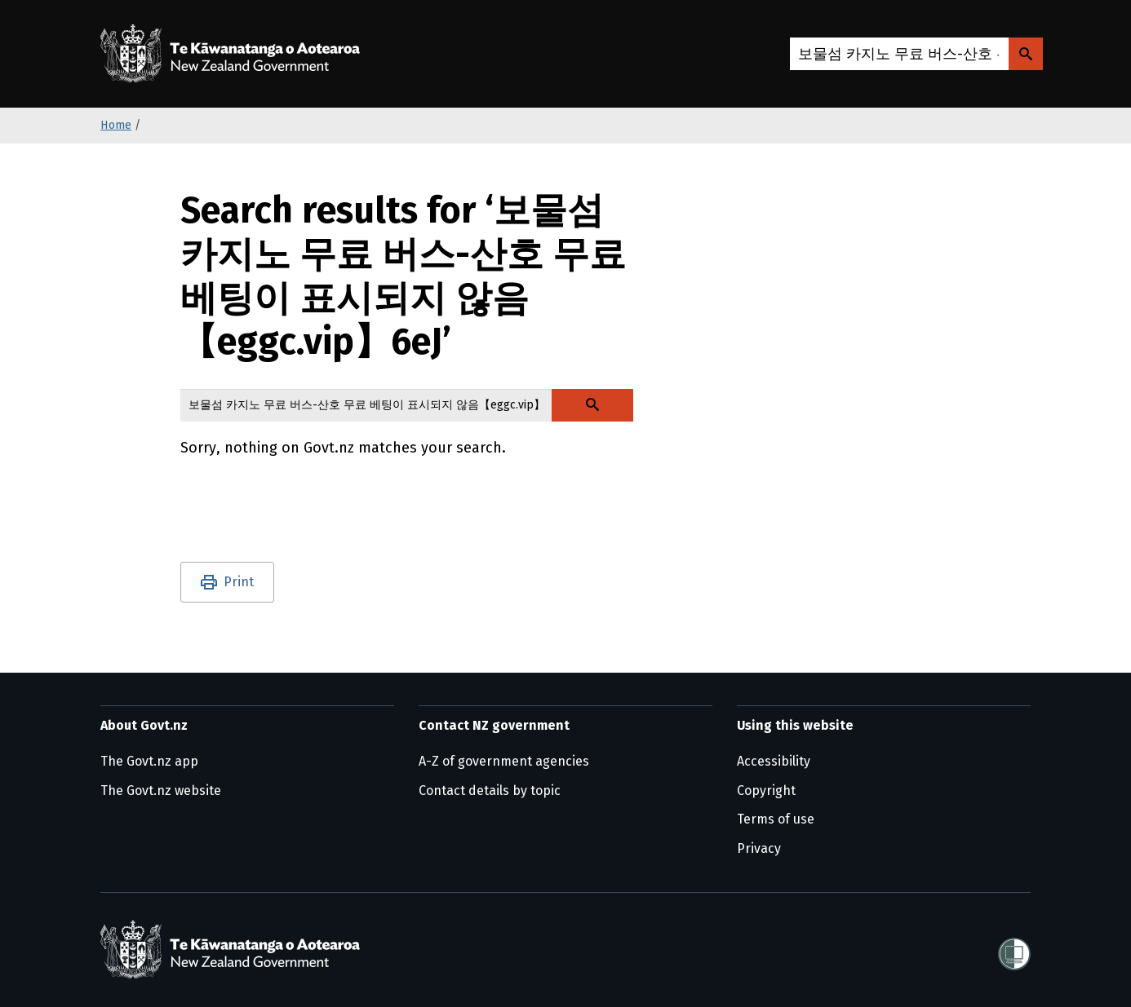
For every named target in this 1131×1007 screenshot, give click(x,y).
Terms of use (775, 819)
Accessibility (773, 761)
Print (239, 582)
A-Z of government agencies (504, 761)
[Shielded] (1014, 949)
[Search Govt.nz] (1026, 54)
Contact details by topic (490, 790)
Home (115, 125)
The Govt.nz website (160, 790)
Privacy (759, 848)
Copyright (766, 790)
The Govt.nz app (149, 761)
